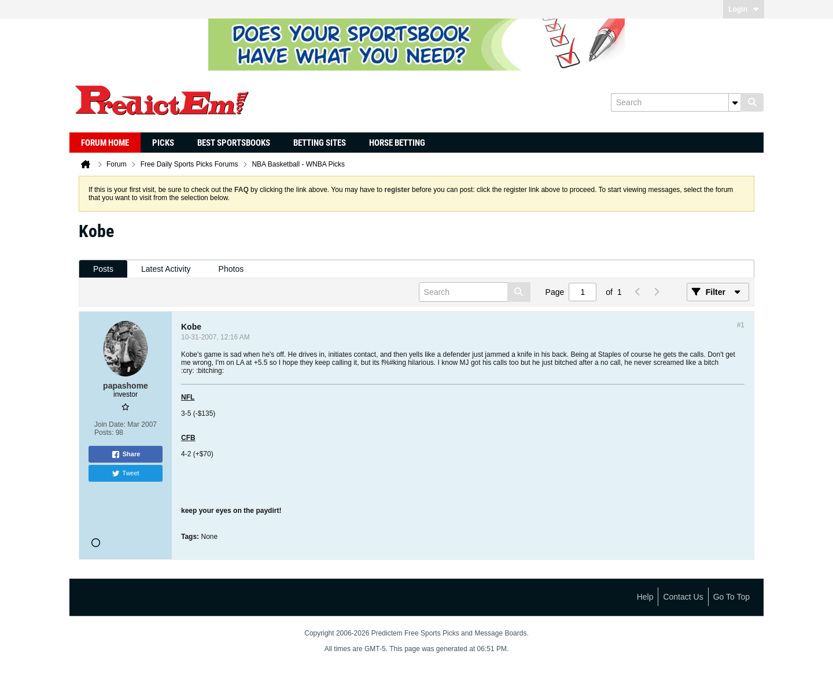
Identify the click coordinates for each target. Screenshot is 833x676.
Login (743, 9)
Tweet (125, 474)
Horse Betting (397, 143)
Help (645, 596)
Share (126, 454)
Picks (163, 143)
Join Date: (110, 424)
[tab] (103, 269)
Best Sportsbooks (233, 143)
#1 (740, 325)
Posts (103, 269)
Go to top (731, 596)
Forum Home (105, 143)
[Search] (675, 102)
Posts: (103, 432)
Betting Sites (319, 143)
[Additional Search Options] (734, 102)
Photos (231, 269)
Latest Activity (166, 269)
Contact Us (683, 596)
